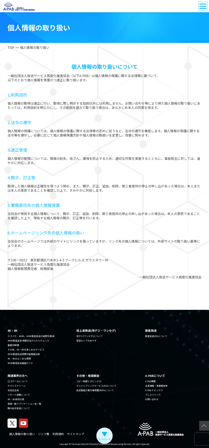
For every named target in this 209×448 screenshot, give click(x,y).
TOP (11, 47)
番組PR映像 (13, 345)
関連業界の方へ (18, 376)
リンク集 (43, 434)
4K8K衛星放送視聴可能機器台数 (24, 354)
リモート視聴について (19, 394)
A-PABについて (155, 376)
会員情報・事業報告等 (156, 385)
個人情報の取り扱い (22, 434)
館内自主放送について (19, 408)
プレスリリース (153, 394)
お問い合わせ (152, 399)
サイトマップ (75, 434)
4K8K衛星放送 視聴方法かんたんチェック (28, 340)
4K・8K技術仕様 (16, 399)
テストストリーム (17, 385)
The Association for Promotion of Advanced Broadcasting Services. (101, 444)
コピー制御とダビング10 (88, 381)
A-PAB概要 (150, 381)
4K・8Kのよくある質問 (19, 358)
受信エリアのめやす (86, 340)
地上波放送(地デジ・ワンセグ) (96, 330)
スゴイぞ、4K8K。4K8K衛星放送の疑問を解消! (31, 336)
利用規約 (58, 434)
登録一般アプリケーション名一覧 (24, 403)
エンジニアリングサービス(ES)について (96, 385)
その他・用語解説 (87, 376)
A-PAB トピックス (154, 390)
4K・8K (12, 330)
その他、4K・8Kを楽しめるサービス (26, 349)
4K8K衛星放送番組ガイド (20, 363)
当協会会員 (13, 390)
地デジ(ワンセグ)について (89, 336)
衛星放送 (151, 330)
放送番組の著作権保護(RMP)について (95, 390)
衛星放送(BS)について (156, 336)
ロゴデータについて (18, 381)
